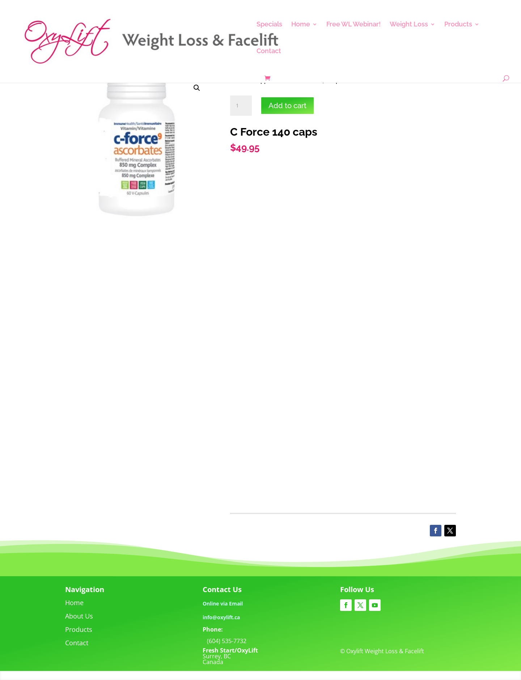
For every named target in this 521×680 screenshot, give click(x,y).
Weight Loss (409, 25)
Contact (269, 51)
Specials (269, 25)
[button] (196, 87)
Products (458, 25)
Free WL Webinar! (353, 25)
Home (300, 25)
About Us (79, 616)
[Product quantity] (241, 105)
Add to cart (287, 105)
